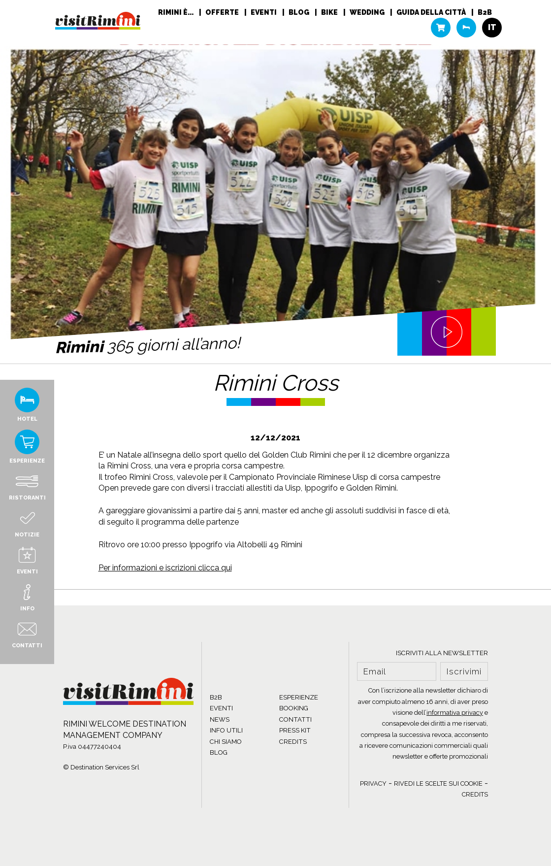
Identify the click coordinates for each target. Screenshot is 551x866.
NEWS (219, 719)
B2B (485, 12)
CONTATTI (295, 719)
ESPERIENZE (298, 697)
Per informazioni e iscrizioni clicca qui (165, 567)
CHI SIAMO (226, 741)
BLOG (218, 752)
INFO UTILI (226, 730)
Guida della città (431, 12)
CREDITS (293, 741)
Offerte (222, 12)
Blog (300, 12)
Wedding (368, 12)
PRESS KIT (295, 730)
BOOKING (293, 708)
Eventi (264, 12)
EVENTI (221, 708)
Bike (330, 12)
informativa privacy (454, 712)
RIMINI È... (176, 12)
